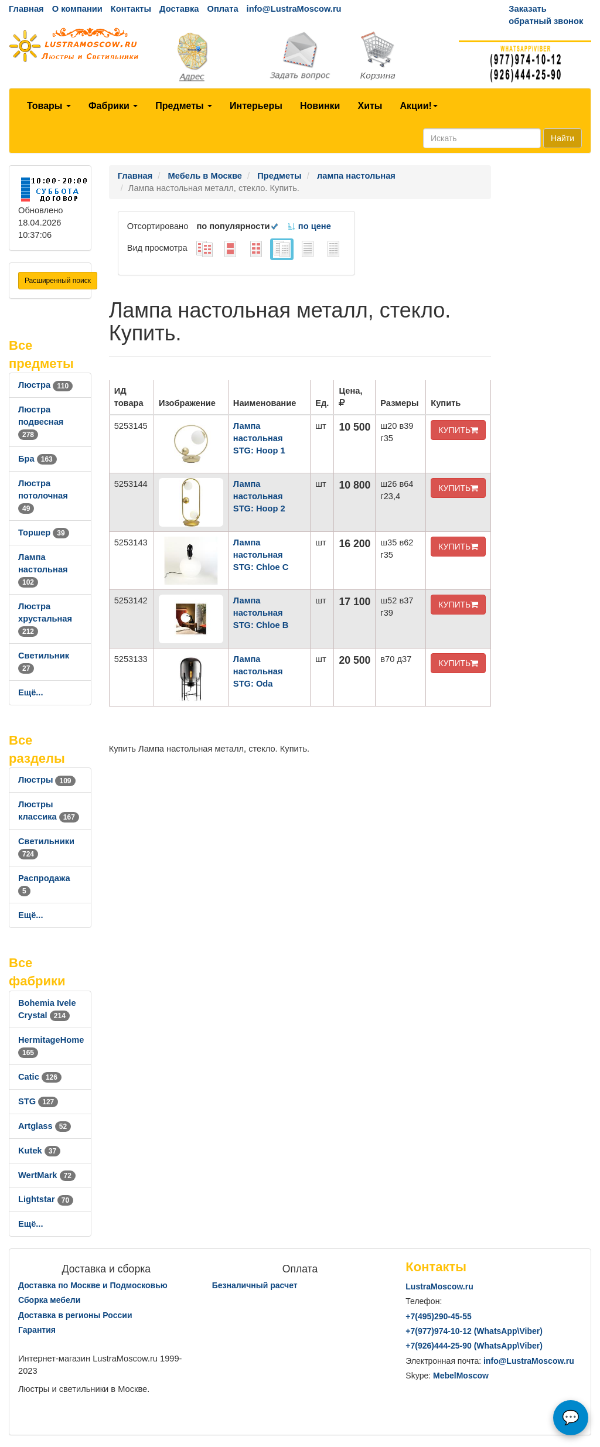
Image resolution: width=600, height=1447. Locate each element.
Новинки (320, 106)
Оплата (222, 8)
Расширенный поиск (58, 281)
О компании (77, 8)
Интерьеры (256, 106)
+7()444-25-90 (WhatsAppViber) (474, 1345)
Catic (40, 1076)
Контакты (131, 8)
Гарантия (37, 1330)
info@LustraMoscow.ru (294, 8)
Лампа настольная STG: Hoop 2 (259, 496)
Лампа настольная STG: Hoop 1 (259, 438)
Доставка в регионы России (75, 1315)
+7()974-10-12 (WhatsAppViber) (474, 1331)
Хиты (369, 106)
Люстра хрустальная (45, 619)
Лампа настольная (43, 569)
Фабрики (113, 106)
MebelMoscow (461, 1375)
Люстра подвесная (40, 422)
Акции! (418, 106)
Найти (562, 138)
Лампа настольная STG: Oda (258, 671)
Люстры (47, 779)
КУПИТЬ (458, 430)
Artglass (44, 1126)
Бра (37, 458)
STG (38, 1101)
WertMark (47, 1175)
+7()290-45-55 (438, 1316)
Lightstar (45, 1199)
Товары (49, 106)
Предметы (183, 106)
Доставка (179, 8)
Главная (26, 8)
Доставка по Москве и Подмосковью (93, 1285)
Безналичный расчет (255, 1285)
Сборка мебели (49, 1300)
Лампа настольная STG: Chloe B (260, 613)
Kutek (39, 1150)
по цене (309, 226)
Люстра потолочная (43, 496)
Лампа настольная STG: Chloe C (260, 555)
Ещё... (30, 692)
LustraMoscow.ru (439, 1286)
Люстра (45, 385)
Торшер (43, 532)
